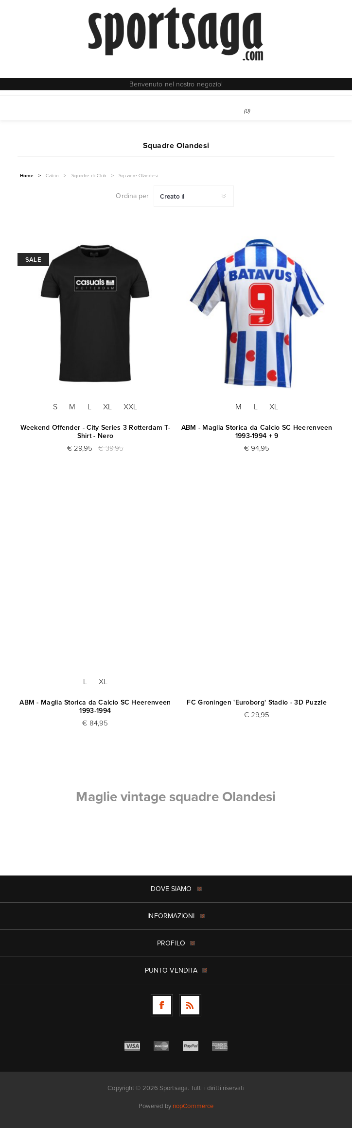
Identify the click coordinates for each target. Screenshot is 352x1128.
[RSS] (190, 1005)
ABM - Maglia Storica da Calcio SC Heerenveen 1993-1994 (95, 706)
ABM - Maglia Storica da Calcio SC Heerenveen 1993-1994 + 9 (257, 431)
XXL (130, 406)
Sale (33, 259)
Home (26, 175)
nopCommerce (193, 1106)
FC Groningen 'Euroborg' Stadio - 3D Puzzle (257, 702)
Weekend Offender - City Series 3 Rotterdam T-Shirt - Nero (95, 431)
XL (107, 406)
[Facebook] (162, 1005)
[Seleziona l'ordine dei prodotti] (194, 196)
